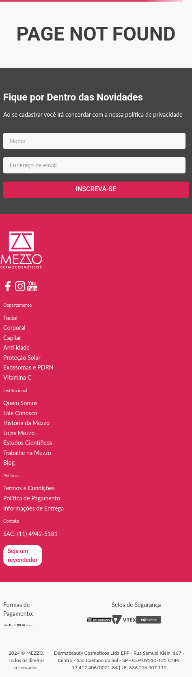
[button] (22, 555)
